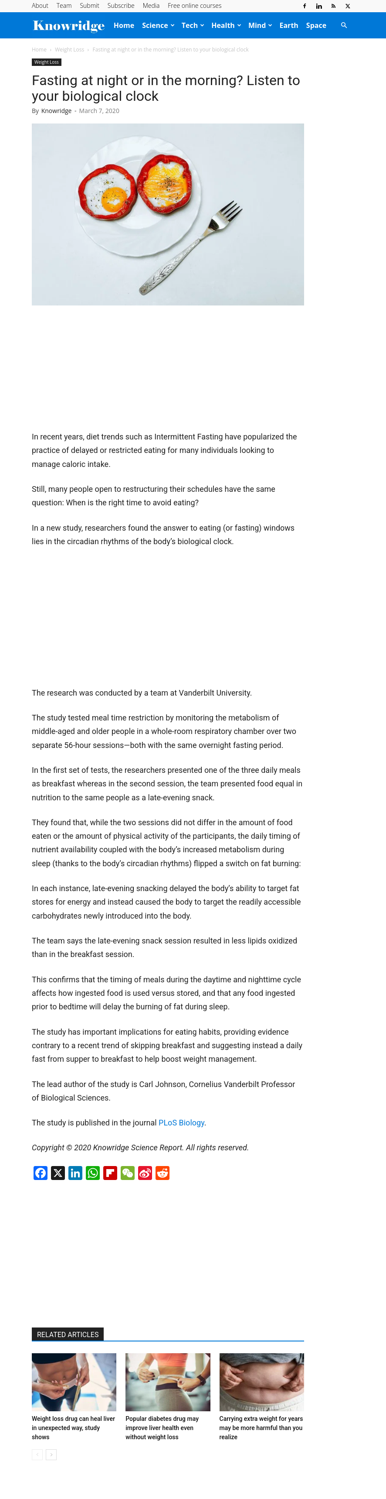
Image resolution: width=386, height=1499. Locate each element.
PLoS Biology (181, 1122)
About (40, 5)
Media (151, 5)
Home (124, 25)
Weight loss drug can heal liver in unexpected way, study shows (73, 1428)
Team (64, 5)
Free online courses (194, 5)
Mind (260, 25)
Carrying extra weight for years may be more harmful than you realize (261, 1428)
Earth (288, 25)
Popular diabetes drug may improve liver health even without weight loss (162, 1428)
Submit (89, 5)
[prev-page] (37, 1454)
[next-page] (51, 1454)
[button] (343, 25)
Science (158, 25)
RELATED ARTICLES (67, 1335)
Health (226, 25)
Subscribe (121, 5)
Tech (193, 25)
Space (316, 25)
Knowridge (56, 110)
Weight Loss (69, 49)
